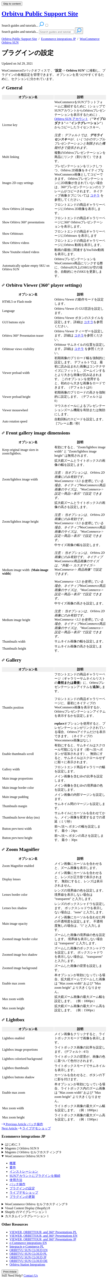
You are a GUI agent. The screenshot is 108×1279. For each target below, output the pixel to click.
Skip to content (12, 3)
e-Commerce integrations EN (28, 1243)
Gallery (11, 660)
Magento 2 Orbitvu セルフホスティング (33, 1152)
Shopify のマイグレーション (26, 1212)
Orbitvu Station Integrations (27, 1264)
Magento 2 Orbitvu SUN (22, 1148)
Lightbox (13, 1019)
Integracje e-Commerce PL (27, 1246)
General (12, 87)
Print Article (9, 1271)
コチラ (95, 195)
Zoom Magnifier (21, 849)
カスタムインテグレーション (27, 1216)
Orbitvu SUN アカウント (71, 119)
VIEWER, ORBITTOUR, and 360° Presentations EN (43, 1235)
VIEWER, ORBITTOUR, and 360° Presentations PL (43, 1232)
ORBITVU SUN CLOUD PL (28, 1253)
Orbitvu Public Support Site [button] (40, 13)
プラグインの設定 (28, 52)
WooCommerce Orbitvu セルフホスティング (36, 1204)
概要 (13, 1163)
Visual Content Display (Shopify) (27, 1208)
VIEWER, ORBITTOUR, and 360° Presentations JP (43, 1239)
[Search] (56, 32)
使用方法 (16, 1180)
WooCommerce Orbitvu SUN (25, 1156)
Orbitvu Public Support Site (19, 39)
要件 (13, 1167)
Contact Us (31, 1275)
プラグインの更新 (22, 1196)
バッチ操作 (17, 1184)
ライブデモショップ (24, 1192)
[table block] (54, 187)
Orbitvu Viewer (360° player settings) (42, 285)
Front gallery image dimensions (36, 432)
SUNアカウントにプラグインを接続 (35, 1175)
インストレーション (24, 1171)
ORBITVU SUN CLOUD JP (28, 1257)
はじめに (12, 1144)
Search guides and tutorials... (20, 31)
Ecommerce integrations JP (58, 39)
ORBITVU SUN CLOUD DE (29, 1261)
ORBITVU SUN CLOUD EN (29, 1250)
